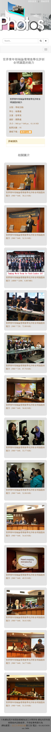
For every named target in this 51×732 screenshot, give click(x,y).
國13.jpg (26, 132)
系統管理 (45, 1)
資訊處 (23, 725)
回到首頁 (32, 1)
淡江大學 (16, 725)
